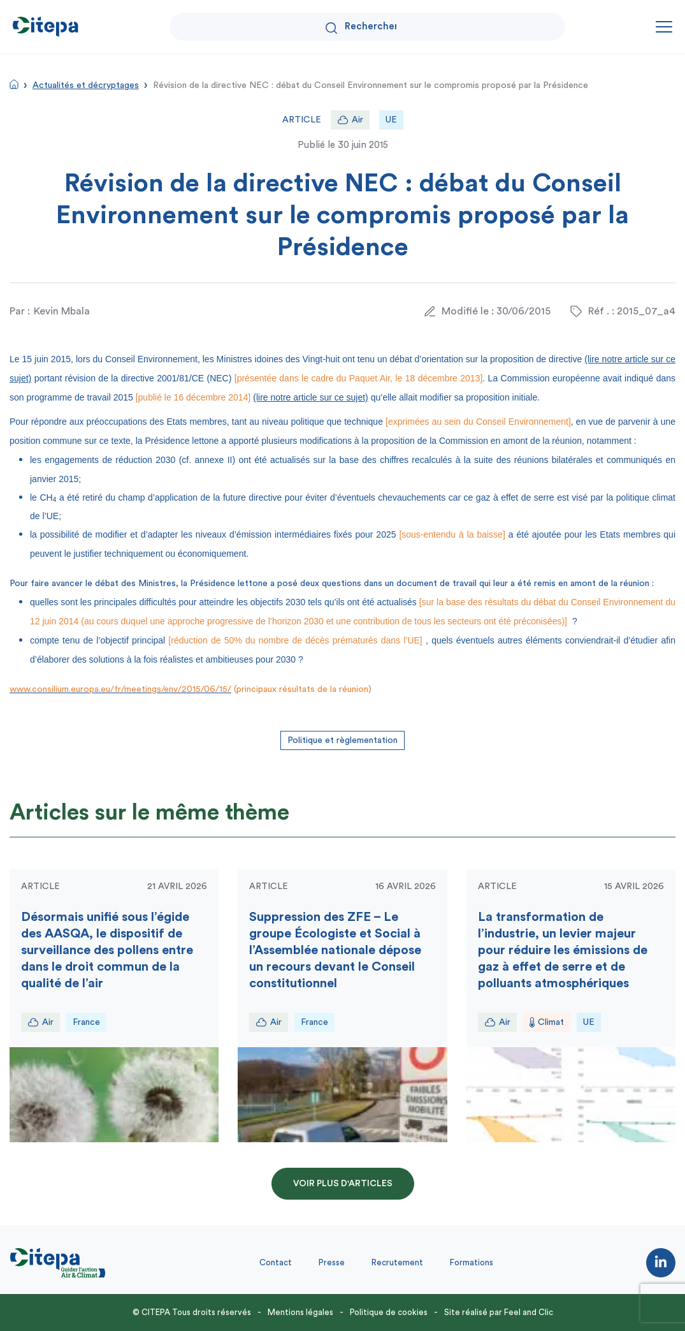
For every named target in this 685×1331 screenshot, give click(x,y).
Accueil (14, 84)
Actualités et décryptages (85, 85)
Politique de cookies (389, 1312)
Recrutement (397, 1262)
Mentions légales (300, 1312)
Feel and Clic (528, 1312)
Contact (275, 1262)
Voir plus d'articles (343, 1183)
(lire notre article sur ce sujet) (310, 397)
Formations (471, 1262)
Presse (332, 1262)
